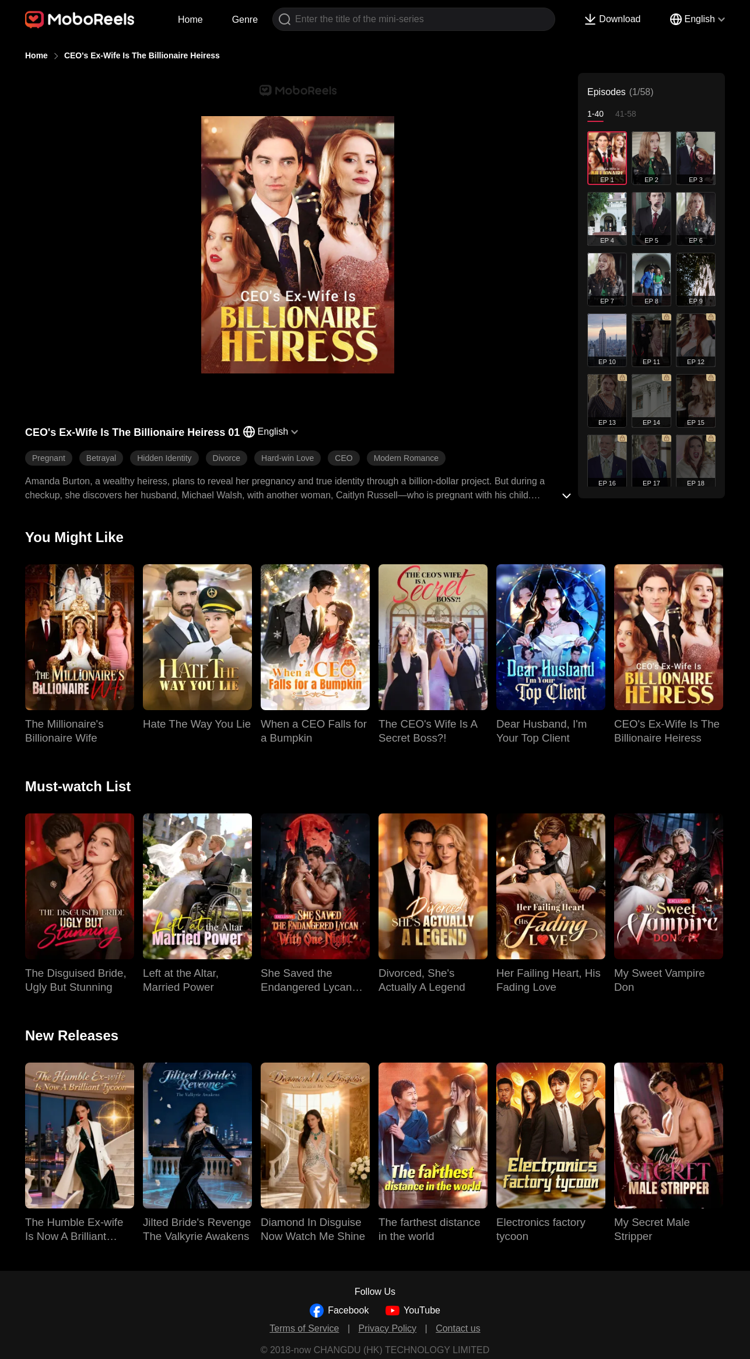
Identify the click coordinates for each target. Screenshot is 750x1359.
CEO (343, 458)
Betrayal (101, 458)
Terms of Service (304, 1328)
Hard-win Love (287, 458)
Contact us (458, 1328)
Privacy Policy (388, 1328)
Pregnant (48, 458)
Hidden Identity (164, 458)
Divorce (226, 458)
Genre (245, 20)
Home (190, 20)
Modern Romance (406, 458)
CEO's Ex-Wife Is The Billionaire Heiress (142, 55)
